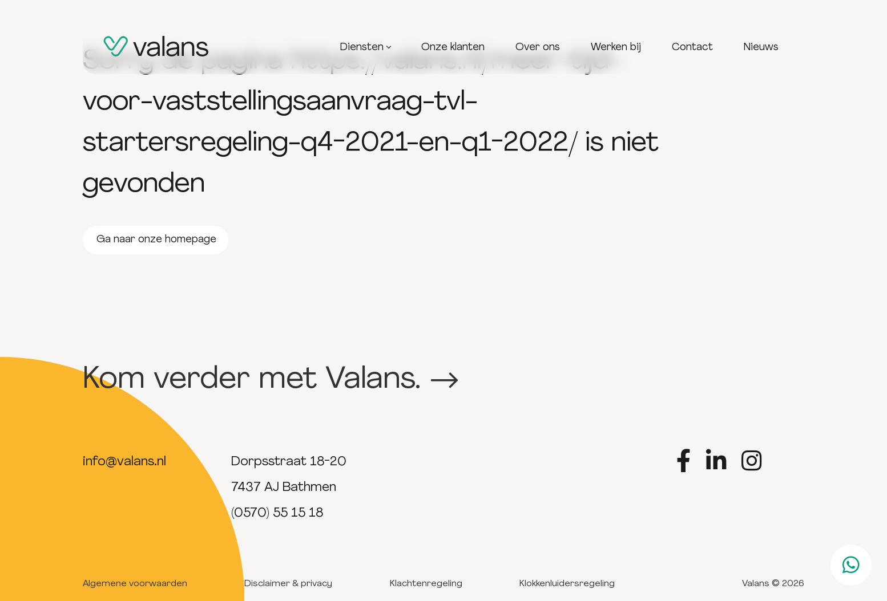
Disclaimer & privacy (288, 583)
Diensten (365, 47)
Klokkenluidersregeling (567, 583)
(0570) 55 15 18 (277, 513)
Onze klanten (453, 47)
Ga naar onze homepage (156, 239)
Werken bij (616, 47)
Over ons (537, 47)
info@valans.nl (124, 462)
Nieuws (761, 47)
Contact (692, 47)
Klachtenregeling (426, 583)
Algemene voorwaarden (135, 583)
